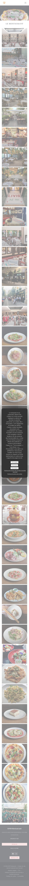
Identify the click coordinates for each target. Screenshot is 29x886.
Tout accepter (15, 462)
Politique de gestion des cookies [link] (14, 474)
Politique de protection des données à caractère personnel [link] (15, 471)
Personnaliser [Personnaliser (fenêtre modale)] (14, 468)
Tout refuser (14, 465)
